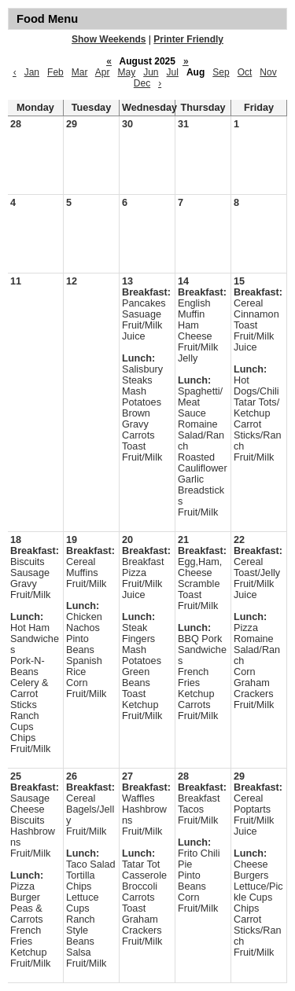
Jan (31, 72)
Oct (245, 72)
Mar (80, 72)
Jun (150, 72)
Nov (268, 72)
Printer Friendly (188, 39)
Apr (102, 72)
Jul (173, 72)
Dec (142, 83)
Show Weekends (109, 39)
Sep (220, 72)
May (126, 72)
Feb (55, 72)
